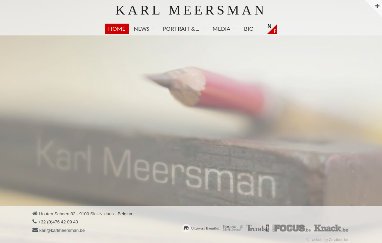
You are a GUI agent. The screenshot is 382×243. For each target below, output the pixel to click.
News (141, 28)
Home (116, 28)
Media (221, 28)
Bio (249, 28)
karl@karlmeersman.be (62, 230)
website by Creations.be (330, 240)
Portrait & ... (181, 28)
